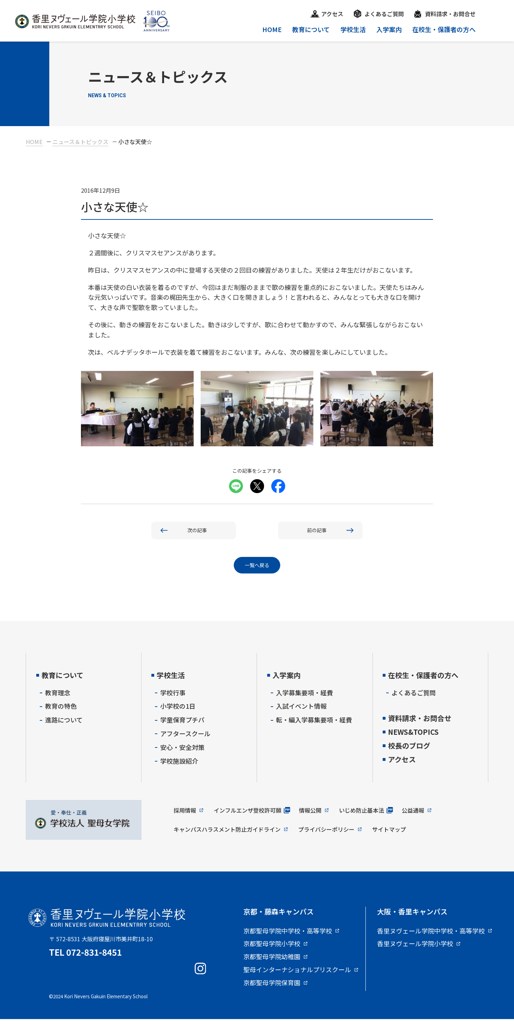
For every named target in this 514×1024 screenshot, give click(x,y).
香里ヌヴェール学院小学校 (415, 948)
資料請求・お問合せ (450, 14)
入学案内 (389, 29)
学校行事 (173, 697)
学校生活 (353, 29)
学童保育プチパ (182, 724)
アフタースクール (185, 738)
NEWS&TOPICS (413, 736)
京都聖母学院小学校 (271, 948)
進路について (64, 724)
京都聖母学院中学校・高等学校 (287, 935)
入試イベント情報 (301, 710)
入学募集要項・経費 (304, 697)
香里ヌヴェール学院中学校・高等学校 (431, 935)
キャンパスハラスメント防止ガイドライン (227, 834)
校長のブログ (409, 750)
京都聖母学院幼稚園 (271, 961)
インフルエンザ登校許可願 (247, 815)
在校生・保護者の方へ (444, 29)
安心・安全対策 (182, 751)
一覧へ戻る (257, 569)
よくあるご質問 (384, 14)
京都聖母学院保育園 (271, 987)
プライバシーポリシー (326, 834)
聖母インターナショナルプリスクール (297, 974)
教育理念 (57, 697)
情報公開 (310, 815)
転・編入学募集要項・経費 (314, 724)
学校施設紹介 (179, 765)
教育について (311, 29)
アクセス (332, 14)
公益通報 (413, 815)
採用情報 (185, 815)
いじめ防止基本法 (361, 815)
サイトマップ (389, 834)
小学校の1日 (177, 710)
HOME (272, 29)
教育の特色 (61, 710)
